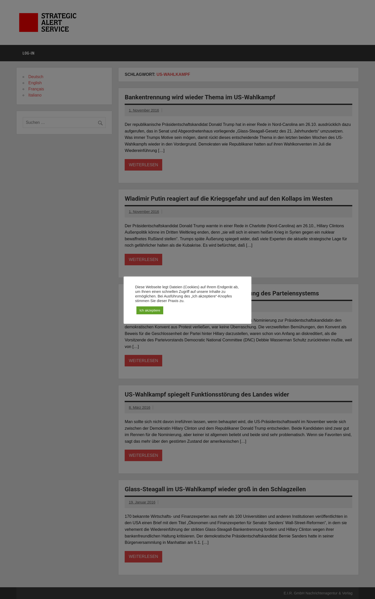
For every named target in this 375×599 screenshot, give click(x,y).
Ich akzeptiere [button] (149, 310)
